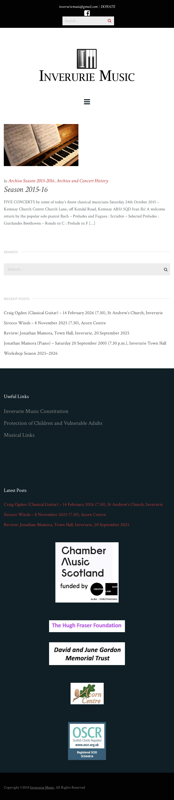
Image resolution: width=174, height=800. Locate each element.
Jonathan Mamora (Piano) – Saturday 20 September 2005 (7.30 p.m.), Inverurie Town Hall (85, 343)
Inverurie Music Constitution (36, 411)
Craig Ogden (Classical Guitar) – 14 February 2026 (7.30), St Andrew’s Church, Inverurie (83, 313)
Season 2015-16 (25, 189)
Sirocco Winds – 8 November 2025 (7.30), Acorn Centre (55, 323)
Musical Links (19, 435)
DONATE (108, 6)
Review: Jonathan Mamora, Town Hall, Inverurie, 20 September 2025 (66, 333)
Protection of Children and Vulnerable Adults (53, 423)
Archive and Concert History (82, 180)
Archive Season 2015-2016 (31, 180)
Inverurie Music (42, 787)
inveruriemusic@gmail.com (78, 6)
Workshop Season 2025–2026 (31, 353)
